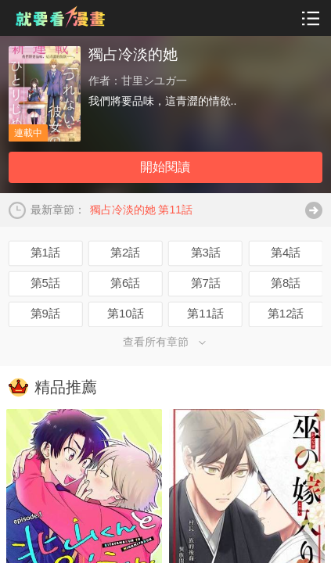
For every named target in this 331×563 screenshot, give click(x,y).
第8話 (285, 282)
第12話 (286, 313)
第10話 (125, 313)
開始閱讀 (165, 167)
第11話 (205, 313)
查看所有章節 (165, 342)
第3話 (206, 252)
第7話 (206, 282)
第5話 (45, 282)
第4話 (285, 252)
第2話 (125, 252)
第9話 (45, 313)
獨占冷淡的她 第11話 (141, 209)
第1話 (45, 252)
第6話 (125, 282)
